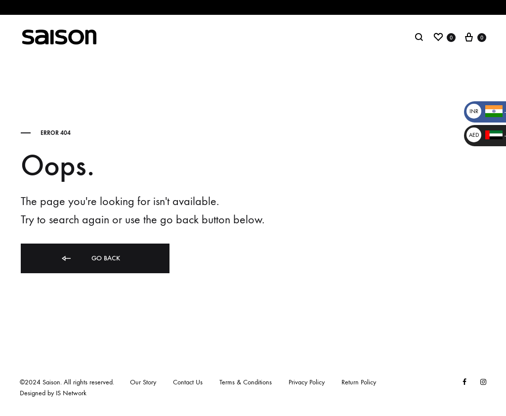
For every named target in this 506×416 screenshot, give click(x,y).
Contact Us (188, 382)
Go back (90, 258)
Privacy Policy (307, 382)
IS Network (71, 393)
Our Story (143, 382)
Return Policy (358, 382)
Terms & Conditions (245, 382)
